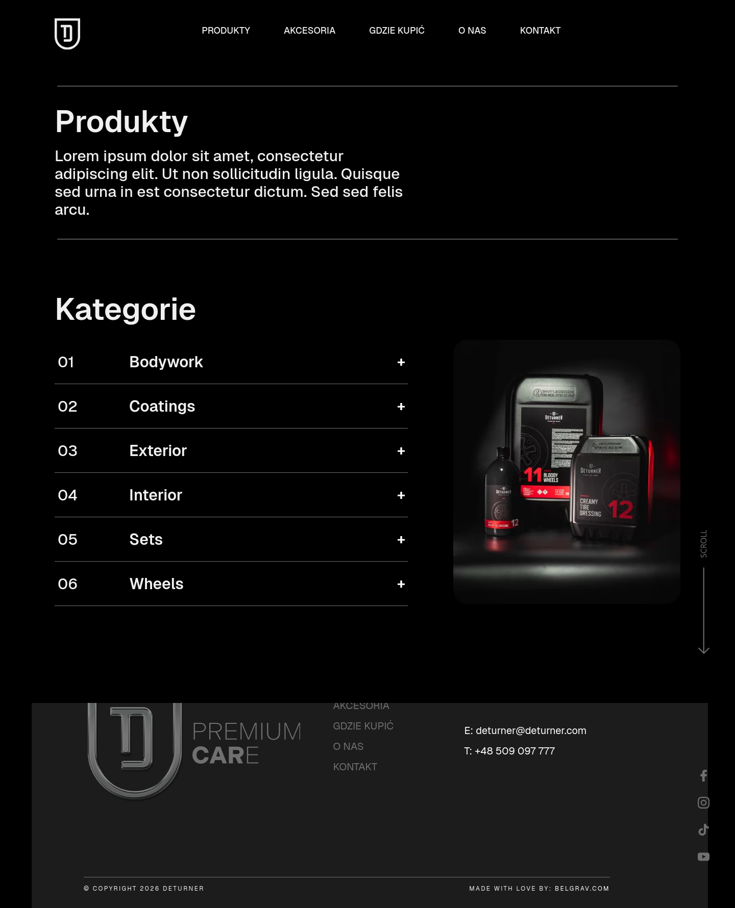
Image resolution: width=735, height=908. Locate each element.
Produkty (226, 30)
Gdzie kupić (397, 30)
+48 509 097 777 (514, 751)
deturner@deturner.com (531, 730)
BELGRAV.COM (582, 889)
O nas (472, 30)
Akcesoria (309, 30)
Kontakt (540, 30)
